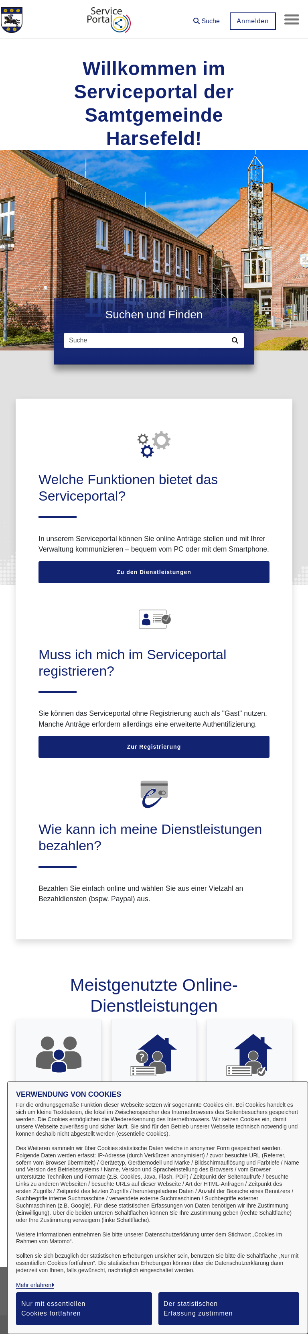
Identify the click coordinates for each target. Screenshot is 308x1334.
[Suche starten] (236, 340)
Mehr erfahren (33, 1285)
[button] (205, 18)
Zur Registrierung (154, 746)
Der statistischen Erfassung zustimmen (198, 1308)
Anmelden (251, 21)
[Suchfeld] (146, 340)
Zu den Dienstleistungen (154, 572)
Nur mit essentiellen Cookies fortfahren (53, 1308)
